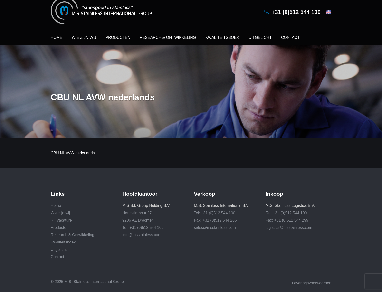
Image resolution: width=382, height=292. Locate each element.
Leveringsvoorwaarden (311, 283)
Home (56, 37)
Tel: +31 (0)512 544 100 (142, 227)
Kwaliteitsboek (222, 37)
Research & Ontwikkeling (168, 37)
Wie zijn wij (84, 37)
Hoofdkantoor (139, 194)
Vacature (64, 220)
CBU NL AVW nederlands (73, 153)
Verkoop (204, 194)
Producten (117, 37)
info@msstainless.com (141, 235)
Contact (290, 37)
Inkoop (274, 194)
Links (58, 194)
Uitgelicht (260, 37)
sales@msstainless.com (215, 227)
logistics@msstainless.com (289, 227)
